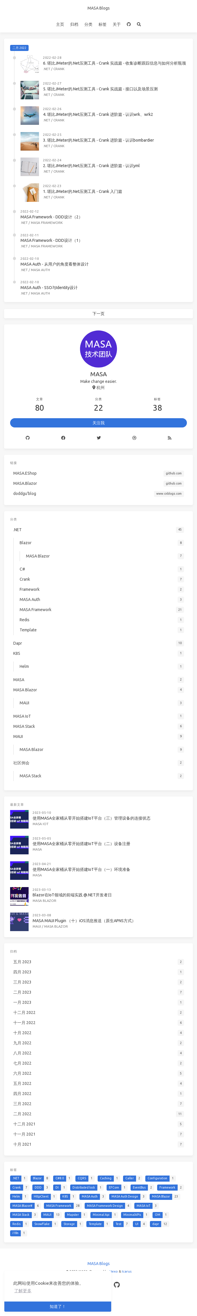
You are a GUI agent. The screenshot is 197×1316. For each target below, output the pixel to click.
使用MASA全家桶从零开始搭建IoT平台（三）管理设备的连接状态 (91, 818)
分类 (88, 24)
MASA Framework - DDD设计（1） (52, 240)
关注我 (98, 423)
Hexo (113, 1271)
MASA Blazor (44, 900)
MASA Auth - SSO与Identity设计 (49, 287)
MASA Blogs (99, 8)
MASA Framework (47, 222)
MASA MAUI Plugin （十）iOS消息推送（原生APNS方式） (84, 920)
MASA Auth (40, 270)
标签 (103, 24)
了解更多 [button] (22, 1290)
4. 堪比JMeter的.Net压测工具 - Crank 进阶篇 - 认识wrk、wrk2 (98, 114)
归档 (74, 24)
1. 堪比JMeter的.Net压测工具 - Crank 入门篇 (82, 191)
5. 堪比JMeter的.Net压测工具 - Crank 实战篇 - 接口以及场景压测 (100, 89)
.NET (46, 69)
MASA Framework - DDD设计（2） (52, 217)
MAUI (37, 926)
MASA (37, 849)
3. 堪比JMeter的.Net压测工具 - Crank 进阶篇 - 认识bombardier (98, 140)
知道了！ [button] (58, 1306)
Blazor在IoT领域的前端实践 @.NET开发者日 (72, 895)
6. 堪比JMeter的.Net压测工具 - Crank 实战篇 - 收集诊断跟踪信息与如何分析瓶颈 (114, 63)
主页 (60, 24)
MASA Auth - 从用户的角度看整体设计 (55, 264)
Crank (58, 69)
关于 (117, 24)
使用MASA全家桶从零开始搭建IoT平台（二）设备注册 (81, 843)
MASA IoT (41, 824)
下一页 (98, 313)
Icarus (126, 1271)
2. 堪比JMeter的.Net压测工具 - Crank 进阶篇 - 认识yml (91, 165)
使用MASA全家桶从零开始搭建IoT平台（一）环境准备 (81, 869)
